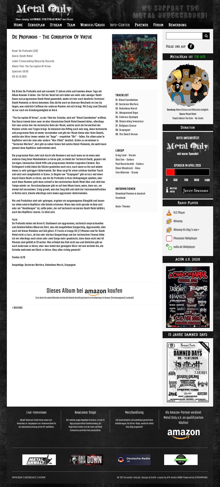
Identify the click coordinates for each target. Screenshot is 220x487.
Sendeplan (36, 24)
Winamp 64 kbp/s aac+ (186, 230)
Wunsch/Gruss (92, 24)
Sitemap (42, 478)
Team (71, 24)
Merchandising (134, 412)
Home (18, 24)
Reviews (17, 308)
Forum (158, 24)
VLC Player (179, 212)
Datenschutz (30, 478)
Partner (141, 24)
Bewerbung (178, 24)
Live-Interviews (36, 412)
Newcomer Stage (85, 412)
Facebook (121, 198)
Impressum (17, 478)
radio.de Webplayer (184, 247)
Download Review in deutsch (130, 193)
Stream (56, 24)
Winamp (178, 221)
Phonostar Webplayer (185, 238)
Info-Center (120, 24)
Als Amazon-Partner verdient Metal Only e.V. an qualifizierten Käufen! (184, 417)
